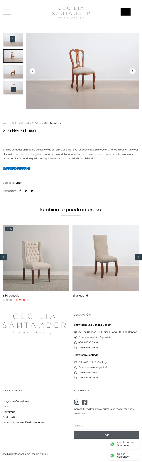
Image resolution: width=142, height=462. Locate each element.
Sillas (37, 123)
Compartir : (9, 191)
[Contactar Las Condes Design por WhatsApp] (123, 444)
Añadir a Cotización (16, 168)
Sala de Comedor (21, 123)
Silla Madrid (80, 295)
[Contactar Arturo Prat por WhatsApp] (123, 455)
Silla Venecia (11, 295)
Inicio (5, 123)
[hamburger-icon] (7, 12)
